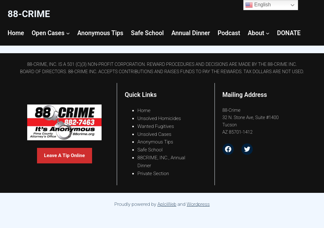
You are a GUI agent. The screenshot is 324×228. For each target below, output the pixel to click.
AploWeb (166, 204)
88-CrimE (29, 14)
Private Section (153, 173)
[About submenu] (268, 33)
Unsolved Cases (154, 134)
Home (143, 110)
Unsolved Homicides (159, 118)
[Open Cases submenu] (68, 33)
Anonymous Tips (155, 142)
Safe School (150, 150)
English (258, 5)
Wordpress (198, 204)
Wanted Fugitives (155, 126)
